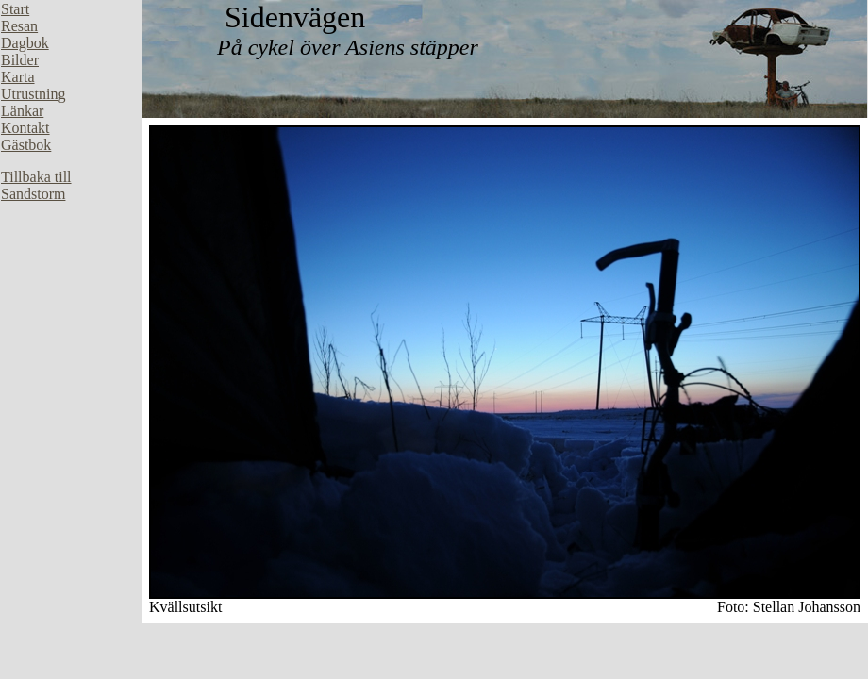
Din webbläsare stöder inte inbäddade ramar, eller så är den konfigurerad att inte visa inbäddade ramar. (71, 283)
